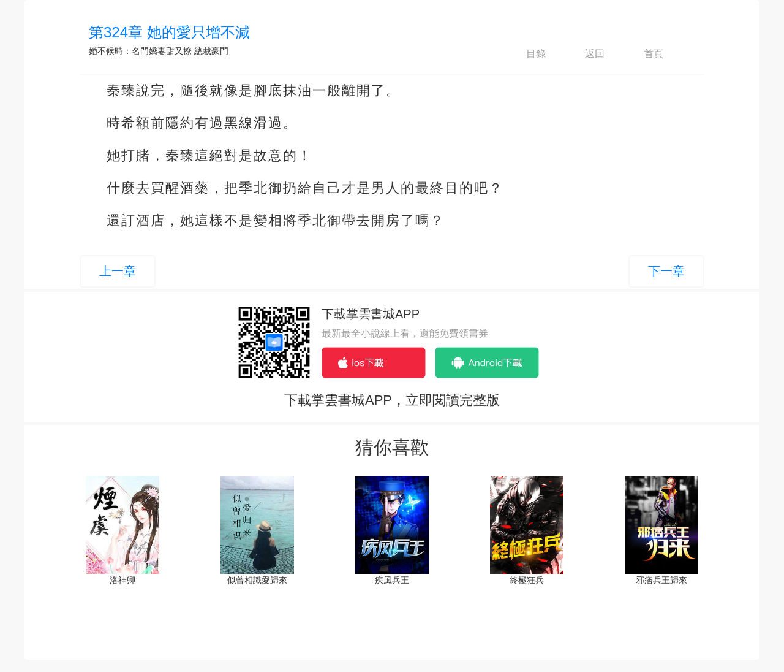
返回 (584, 54)
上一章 (117, 271)
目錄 (525, 54)
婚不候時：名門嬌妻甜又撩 (140, 51)
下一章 (666, 271)
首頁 (643, 54)
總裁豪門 (211, 51)
